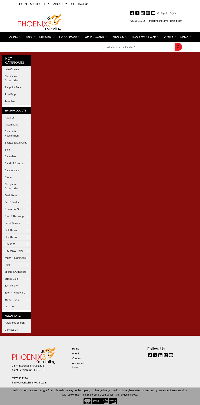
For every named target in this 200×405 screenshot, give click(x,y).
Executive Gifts (14, 209)
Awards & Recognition (12, 133)
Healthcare (11, 237)
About (75, 353)
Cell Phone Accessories (12, 78)
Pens (7, 264)
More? (185, 37)
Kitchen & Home (14, 250)
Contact (76, 358)
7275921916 (137, 20)
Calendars (10, 156)
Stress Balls (11, 278)
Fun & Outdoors (69, 37)
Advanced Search (15, 322)
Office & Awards (96, 37)
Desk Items (11, 195)
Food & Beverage (14, 216)
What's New (12, 69)
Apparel (15, 37)
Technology (119, 37)
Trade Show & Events (145, 37)
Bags (30, 37)
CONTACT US (79, 3)
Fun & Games (12, 223)
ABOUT (58, 3)
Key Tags (10, 243)
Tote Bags (10, 94)
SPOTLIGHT (37, 3)
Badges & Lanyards (16, 142)
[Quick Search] (138, 47)
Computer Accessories (12, 186)
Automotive (11, 124)
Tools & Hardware (15, 292)
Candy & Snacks (14, 163)
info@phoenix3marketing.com (165, 20)
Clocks (8, 177)
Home (75, 348)
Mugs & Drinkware (15, 257)
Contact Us (11, 329)
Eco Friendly (12, 202)
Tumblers (10, 101)
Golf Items (11, 230)
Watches (10, 306)
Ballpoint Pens (13, 87)
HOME (23, 3)
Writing (170, 37)
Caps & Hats (12, 170)
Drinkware (47, 37)
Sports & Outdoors (15, 271)
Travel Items (12, 299)
